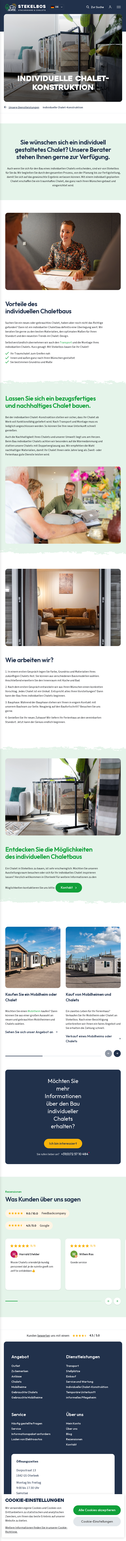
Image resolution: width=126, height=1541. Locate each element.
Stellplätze (73, 1371)
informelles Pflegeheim (81, 1397)
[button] (117, 1053)
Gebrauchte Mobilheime (26, 1397)
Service (16, 1428)
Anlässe (16, 1376)
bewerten (44, 1335)
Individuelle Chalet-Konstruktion (87, 1387)
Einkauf (71, 1376)
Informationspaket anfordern (30, 1434)
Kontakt (67, 887)
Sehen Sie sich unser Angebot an (29, 1032)
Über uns (71, 1428)
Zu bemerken (19, 1371)
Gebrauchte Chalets (24, 1392)
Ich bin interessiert (63, 1143)
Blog (69, 1434)
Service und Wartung (79, 1381)
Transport (66, 342)
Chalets (16, 1381)
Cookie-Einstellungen (97, 1521)
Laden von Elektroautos (26, 1439)
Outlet (15, 1366)
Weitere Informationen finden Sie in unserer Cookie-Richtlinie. (36, 1530)
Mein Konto (73, 1423)
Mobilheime (18, 1387)
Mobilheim (34, 1011)
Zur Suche (95, 7)
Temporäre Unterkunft (81, 1392)
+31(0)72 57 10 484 (75, 1154)
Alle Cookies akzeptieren (97, 1510)
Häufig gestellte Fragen (26, 1423)
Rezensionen (74, 1439)
